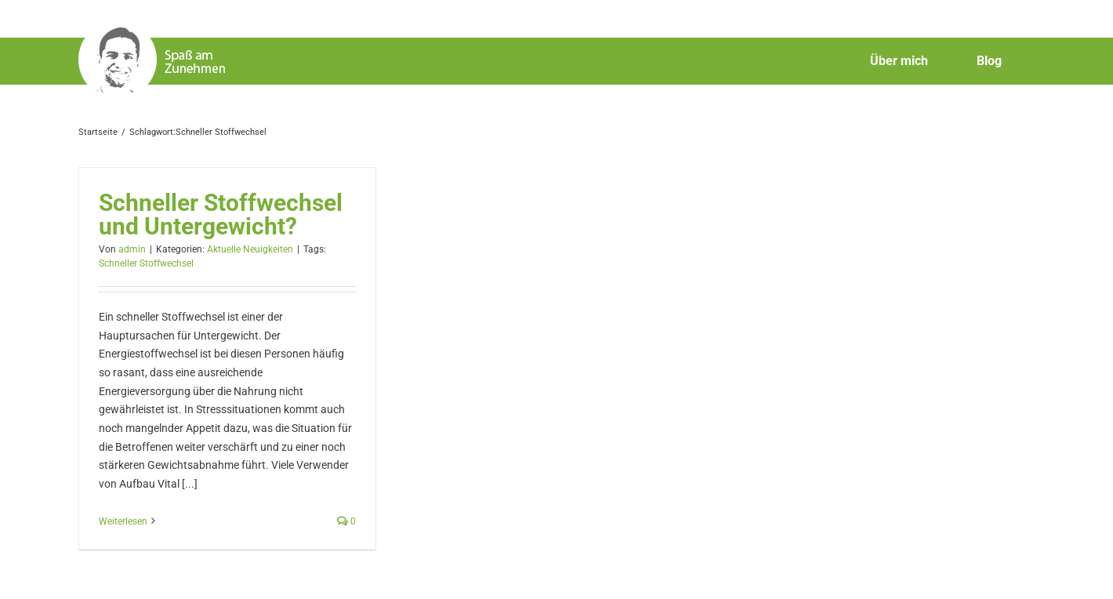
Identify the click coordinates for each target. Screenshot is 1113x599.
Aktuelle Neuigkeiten (250, 249)
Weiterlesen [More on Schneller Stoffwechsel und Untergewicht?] (123, 521)
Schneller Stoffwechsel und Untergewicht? (221, 214)
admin (132, 249)
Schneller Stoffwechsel (146, 263)
